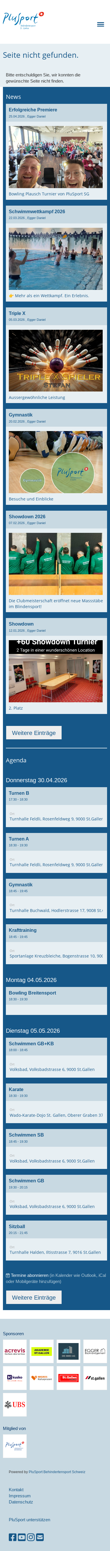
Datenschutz (21, 1501)
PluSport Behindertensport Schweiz (57, 1472)
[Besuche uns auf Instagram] (31, 1537)
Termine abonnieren (29, 1275)
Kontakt (16, 1489)
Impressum (20, 1495)
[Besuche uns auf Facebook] (12, 1537)
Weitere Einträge (34, 732)
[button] (56, 807)
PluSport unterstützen (29, 1519)
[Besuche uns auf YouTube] (22, 1537)
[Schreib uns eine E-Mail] (40, 1537)
